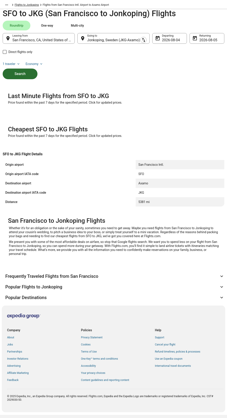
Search (20, 68)
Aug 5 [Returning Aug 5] (203, 42)
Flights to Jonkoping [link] (71, 5)
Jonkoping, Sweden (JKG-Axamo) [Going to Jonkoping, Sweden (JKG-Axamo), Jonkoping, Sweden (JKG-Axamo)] (113, 42)
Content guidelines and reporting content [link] (105, 383)
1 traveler (187, 28)
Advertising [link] (13, 369)
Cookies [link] (85, 347)
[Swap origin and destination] (77, 40)
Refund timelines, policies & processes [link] (177, 354)
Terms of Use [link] (89, 354)
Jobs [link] (10, 347)
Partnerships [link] (14, 354)
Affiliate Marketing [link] (18, 376)
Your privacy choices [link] (93, 376)
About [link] (10, 340)
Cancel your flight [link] (165, 347)
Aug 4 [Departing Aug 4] (166, 42)
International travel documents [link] (173, 369)
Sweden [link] (25, 5)
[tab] (16, 28)
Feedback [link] (13, 383)
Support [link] (159, 340)
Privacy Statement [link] (91, 340)
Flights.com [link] (10, 5)
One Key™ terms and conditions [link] (99, 361)
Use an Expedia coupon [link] (168, 361)
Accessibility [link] (88, 369)
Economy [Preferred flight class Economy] (210, 28)
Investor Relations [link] (17, 361)
